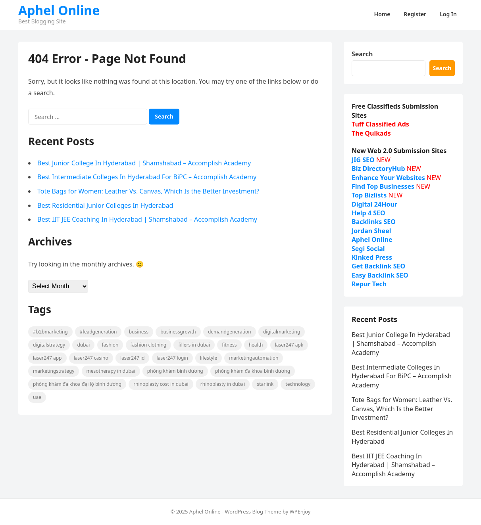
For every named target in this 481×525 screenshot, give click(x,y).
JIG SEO (363, 159)
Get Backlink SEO (378, 266)
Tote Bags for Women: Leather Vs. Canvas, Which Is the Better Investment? (148, 191)
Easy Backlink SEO (380, 275)
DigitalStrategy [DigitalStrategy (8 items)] (49, 344)
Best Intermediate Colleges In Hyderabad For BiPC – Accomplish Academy (146, 176)
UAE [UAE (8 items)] (37, 397)
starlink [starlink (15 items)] (265, 384)
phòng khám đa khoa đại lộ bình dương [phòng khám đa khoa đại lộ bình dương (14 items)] (77, 384)
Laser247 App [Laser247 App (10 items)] (47, 357)
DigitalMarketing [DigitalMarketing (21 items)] (281, 331)
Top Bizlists (369, 195)
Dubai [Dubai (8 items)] (83, 344)
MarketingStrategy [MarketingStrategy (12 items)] (53, 371)
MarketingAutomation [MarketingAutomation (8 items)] (253, 357)
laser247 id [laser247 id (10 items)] (132, 357)
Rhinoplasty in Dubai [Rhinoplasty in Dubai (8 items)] (222, 384)
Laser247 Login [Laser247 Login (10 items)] (172, 357)
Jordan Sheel (371, 230)
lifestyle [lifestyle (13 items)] (208, 357)
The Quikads (371, 133)
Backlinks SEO (374, 221)
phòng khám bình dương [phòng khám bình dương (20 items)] (175, 371)
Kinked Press (372, 257)
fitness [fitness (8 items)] (229, 344)
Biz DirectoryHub (378, 168)
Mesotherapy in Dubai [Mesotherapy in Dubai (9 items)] (111, 371)
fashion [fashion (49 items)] (110, 344)
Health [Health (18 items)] (256, 344)
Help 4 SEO (368, 213)
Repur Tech (369, 284)
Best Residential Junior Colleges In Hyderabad (105, 205)
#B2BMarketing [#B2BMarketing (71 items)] (50, 331)
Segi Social (368, 248)
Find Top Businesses (383, 186)
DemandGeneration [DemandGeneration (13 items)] (229, 331)
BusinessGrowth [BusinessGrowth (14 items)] (178, 331)
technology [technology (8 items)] (297, 384)
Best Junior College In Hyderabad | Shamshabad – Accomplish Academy (144, 163)
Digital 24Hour (374, 204)
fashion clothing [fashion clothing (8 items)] (149, 344)
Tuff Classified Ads (380, 124)
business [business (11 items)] (138, 331)
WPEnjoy (300, 511)
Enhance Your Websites (388, 177)
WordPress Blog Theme (253, 511)
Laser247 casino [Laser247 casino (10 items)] (91, 357)
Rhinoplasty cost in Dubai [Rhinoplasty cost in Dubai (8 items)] (161, 384)
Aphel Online (59, 10)
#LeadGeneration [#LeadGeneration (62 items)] (98, 331)
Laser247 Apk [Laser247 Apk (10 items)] (289, 344)
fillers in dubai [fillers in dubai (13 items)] (194, 344)
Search (362, 54)
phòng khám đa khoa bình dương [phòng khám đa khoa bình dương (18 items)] (252, 371)
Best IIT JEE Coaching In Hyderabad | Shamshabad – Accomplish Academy (147, 219)
